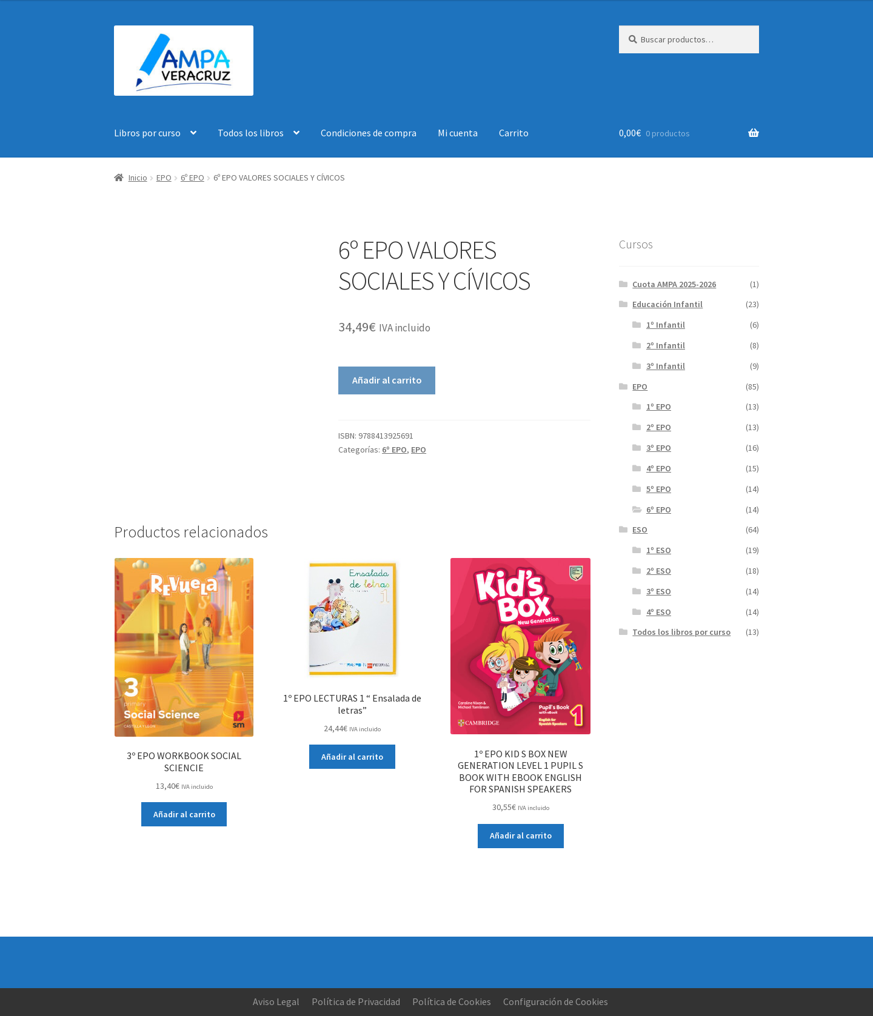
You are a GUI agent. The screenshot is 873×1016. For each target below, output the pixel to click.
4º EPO (658, 468)
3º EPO (658, 447)
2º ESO (658, 570)
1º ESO (658, 550)
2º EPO (658, 427)
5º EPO (658, 488)
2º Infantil (665, 345)
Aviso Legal (276, 1001)
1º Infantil (665, 324)
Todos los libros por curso (681, 631)
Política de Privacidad (356, 1001)
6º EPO (192, 177)
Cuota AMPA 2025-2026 (674, 284)
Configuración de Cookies (555, 1001)
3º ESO (658, 591)
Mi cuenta (458, 133)
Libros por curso (147, 133)
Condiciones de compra (368, 133)
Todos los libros (251, 133)
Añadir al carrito (387, 380)
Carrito (514, 133)
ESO (639, 529)
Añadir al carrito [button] (184, 814)
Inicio (138, 177)
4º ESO (658, 611)
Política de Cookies (451, 1001)
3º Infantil (665, 365)
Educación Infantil (667, 304)
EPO (164, 177)
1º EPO (658, 406)
